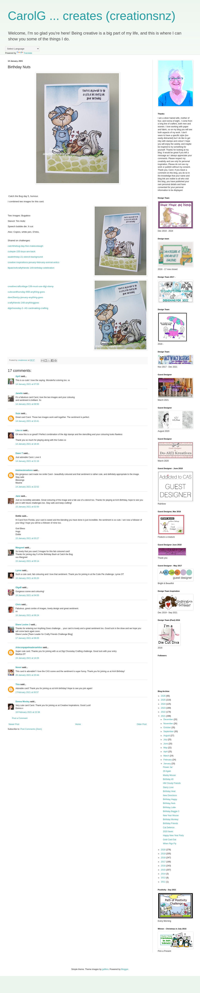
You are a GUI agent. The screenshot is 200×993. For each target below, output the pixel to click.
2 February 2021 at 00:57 (27, 692)
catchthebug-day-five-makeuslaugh (25, 246)
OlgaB (19, 587)
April (18, 376)
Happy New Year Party (173, 835)
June (165, 743)
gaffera (105, 969)
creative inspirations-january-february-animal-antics (33, 262)
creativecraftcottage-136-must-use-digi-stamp (30, 286)
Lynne (19, 570)
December (168, 719)
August (167, 735)
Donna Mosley (22, 701)
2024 (163, 704)
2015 (163, 870)
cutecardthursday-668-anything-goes (26, 292)
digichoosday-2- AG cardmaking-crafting (28, 308)
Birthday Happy (170, 799)
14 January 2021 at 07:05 (27, 384)
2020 (163, 849)
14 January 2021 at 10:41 (27, 421)
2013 (163, 877)
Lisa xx (19, 430)
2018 (163, 857)
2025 (163, 700)
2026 (163, 696)
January (167, 763)
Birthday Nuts (169, 803)
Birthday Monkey (170, 819)
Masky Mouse (169, 775)
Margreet (20, 547)
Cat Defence (168, 827)
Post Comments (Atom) (31, 729)
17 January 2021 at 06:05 (27, 638)
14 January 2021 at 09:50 (27, 404)
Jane (18, 496)
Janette (19, 393)
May (165, 747)
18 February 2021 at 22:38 (28, 712)
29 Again (167, 771)
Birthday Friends (170, 823)
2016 (163, 865)
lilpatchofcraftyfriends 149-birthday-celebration (31, 268)
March (166, 756)
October (167, 727)
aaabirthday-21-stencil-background (25, 257)
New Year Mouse (171, 815)
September (168, 731)
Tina (18, 684)
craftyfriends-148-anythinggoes (23, 302)
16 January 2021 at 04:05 (27, 595)
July (165, 739)
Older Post (142, 724)
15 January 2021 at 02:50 (27, 507)
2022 (163, 712)
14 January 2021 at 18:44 (27, 444)
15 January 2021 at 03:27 (27, 538)
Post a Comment (19, 718)
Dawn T (19, 453)
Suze (18, 413)
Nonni (18, 667)
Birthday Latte (169, 807)
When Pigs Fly (169, 843)
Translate (24, 53)
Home (78, 724)
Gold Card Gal (169, 839)
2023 (163, 708)
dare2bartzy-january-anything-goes (25, 297)
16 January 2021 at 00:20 (27, 578)
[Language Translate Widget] (22, 48)
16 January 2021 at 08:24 (27, 615)
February (167, 759)
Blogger (124, 969)
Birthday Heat (169, 791)
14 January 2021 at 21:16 (27, 461)
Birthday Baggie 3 (171, 811)
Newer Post (14, 724)
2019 (163, 853)
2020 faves (168, 831)
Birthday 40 (168, 779)
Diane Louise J (23, 624)
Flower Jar (168, 767)
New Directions (170, 795)
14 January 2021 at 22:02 (27, 487)
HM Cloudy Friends (172, 783)
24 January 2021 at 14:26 (27, 658)
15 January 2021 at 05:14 (27, 561)
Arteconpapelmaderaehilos (29, 647)
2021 (163, 716)
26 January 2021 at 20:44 (27, 675)
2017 (163, 862)
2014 (163, 874)
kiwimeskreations (24, 470)
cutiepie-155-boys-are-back (21, 251)
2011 (163, 882)
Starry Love (168, 787)
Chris (18, 604)
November (168, 723)
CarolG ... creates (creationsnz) (92, 16)
